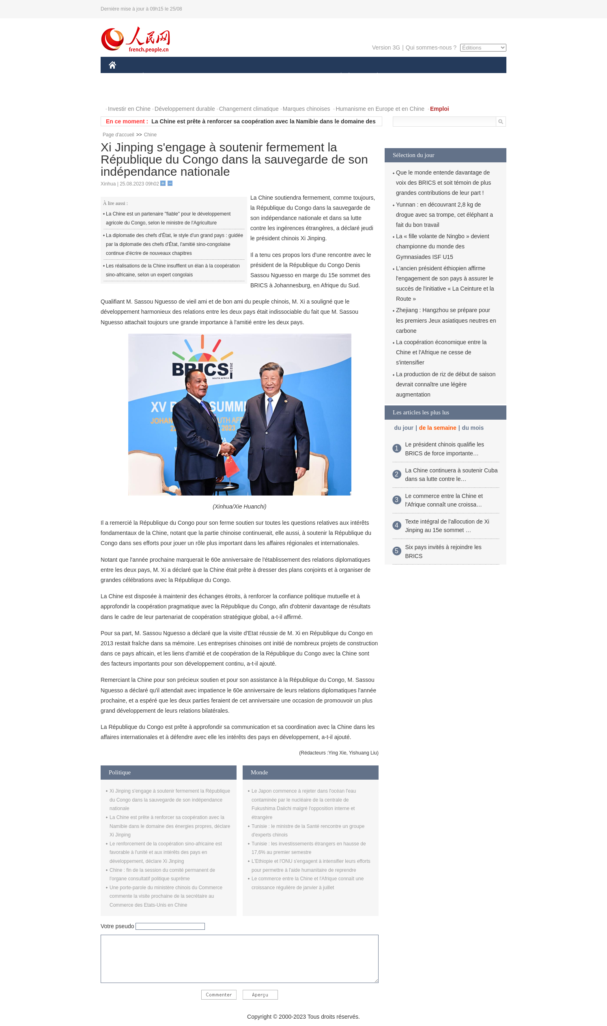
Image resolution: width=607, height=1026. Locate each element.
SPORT (405, 76)
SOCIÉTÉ (337, 76)
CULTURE (301, 76)
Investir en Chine (129, 109)
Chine (150, 135)
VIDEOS (158, 92)
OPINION (478, 76)
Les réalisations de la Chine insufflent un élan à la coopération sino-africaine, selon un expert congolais (173, 270)
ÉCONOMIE (158, 76)
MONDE (195, 76)
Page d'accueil (118, 135)
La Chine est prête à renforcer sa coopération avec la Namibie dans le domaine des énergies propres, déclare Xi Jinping (170, 826)
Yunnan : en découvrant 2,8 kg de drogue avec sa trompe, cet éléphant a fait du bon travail (444, 214)
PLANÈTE (373, 76)
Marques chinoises (306, 109)
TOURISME (440, 76)
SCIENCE (264, 76)
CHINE (123, 76)
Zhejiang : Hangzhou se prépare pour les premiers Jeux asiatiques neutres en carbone (446, 320)
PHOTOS (125, 92)
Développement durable (185, 109)
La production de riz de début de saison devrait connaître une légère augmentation (445, 384)
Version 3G (386, 47)
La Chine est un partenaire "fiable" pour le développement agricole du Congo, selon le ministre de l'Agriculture (168, 218)
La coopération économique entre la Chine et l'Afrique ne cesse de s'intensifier (441, 352)
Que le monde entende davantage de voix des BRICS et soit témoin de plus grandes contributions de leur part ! (443, 182)
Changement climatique (249, 109)
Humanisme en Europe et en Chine (380, 109)
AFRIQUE (229, 76)
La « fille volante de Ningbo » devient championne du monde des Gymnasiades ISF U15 (442, 246)
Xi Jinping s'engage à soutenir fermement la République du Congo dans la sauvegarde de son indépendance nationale (170, 799)
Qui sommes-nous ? (431, 47)
